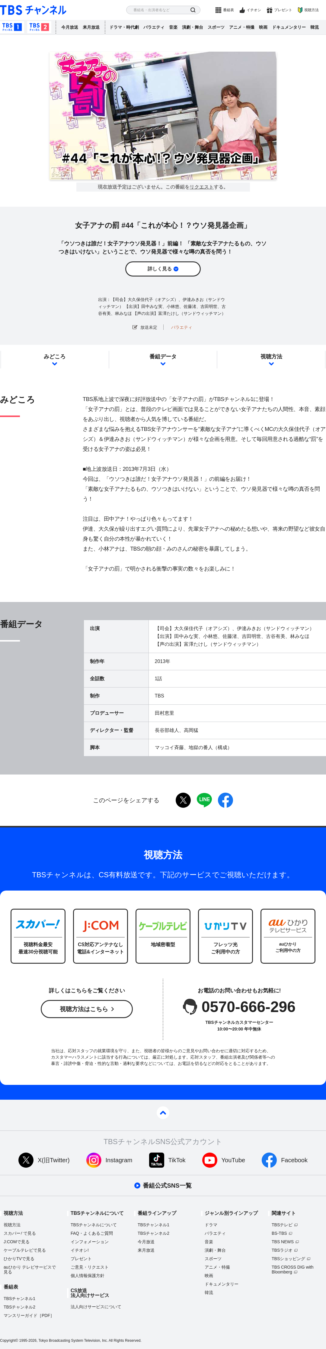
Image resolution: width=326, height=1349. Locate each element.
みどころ (55, 357)
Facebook (294, 1160)
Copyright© (9, 1340)
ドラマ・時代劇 (124, 27)
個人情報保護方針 (87, 1275)
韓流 (314, 27)
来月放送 (91, 27)
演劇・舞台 (192, 27)
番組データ (163, 357)
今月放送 (69, 27)
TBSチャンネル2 (39, 27)
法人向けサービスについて (96, 1306)
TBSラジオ (282, 1250)
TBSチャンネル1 (12, 27)
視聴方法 (311, 10)
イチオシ (254, 10)
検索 (193, 10)
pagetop (163, 1112)
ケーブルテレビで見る (25, 1250)
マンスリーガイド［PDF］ (29, 1315)
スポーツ (216, 27)
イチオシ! (80, 1250)
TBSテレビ (282, 1224)
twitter (183, 800)
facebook (225, 800)
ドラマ (211, 1224)
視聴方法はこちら (84, 1009)
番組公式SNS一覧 (167, 1185)
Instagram (119, 1160)
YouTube (233, 1160)
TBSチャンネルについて (94, 1224)
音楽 (173, 27)
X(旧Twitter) (54, 1160)
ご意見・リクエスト (90, 1267)
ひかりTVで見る (19, 1258)
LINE (204, 800)
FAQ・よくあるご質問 (92, 1233)
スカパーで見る (20, 1233)
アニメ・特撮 (241, 27)
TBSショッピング (288, 1258)
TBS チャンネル (33, 10)
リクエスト (202, 187)
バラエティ (154, 27)
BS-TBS (279, 1233)
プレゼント (283, 10)
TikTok (177, 1160)
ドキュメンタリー (289, 27)
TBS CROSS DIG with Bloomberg (292, 1269)
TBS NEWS (283, 1241)
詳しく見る (160, 268)
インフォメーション (90, 1241)
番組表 (228, 10)
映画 (263, 27)
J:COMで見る (17, 1241)
